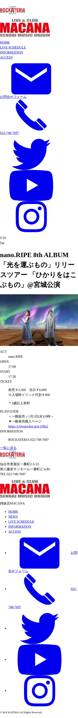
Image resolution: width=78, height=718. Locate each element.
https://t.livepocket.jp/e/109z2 (28, 426)
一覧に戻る (8, 448)
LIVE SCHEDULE (13, 47)
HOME (5, 42)
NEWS (13, 516)
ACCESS (6, 57)
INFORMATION (11, 52)
